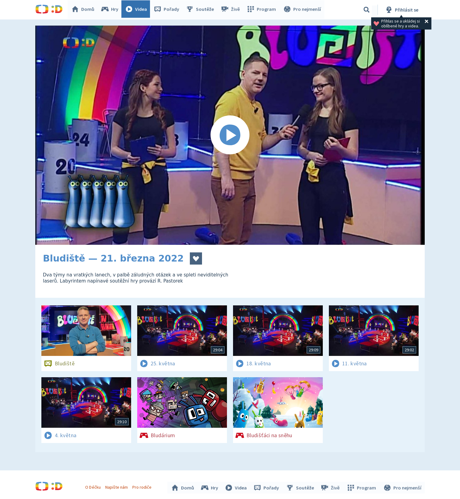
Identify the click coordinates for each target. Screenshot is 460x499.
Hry (111, 9)
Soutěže (201, 9)
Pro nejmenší (302, 9)
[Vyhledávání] (367, 9)
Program (262, 9)
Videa (137, 9)
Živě (231, 9)
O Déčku (93, 486)
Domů (84, 9)
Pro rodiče (142, 486)
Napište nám (117, 486)
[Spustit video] (230, 135)
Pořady (168, 9)
